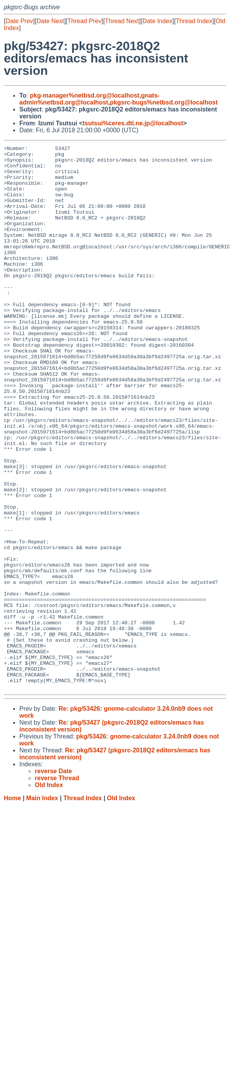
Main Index (42, 907)
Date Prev (19, 21)
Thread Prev (85, 21)
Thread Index (194, 21)
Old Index (121, 907)
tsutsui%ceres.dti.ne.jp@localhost (133, 123)
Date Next (50, 21)
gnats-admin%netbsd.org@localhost (89, 99)
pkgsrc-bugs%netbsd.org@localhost (164, 102)
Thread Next (122, 21)
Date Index (157, 21)
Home (12, 907)
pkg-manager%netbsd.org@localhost (84, 95)
